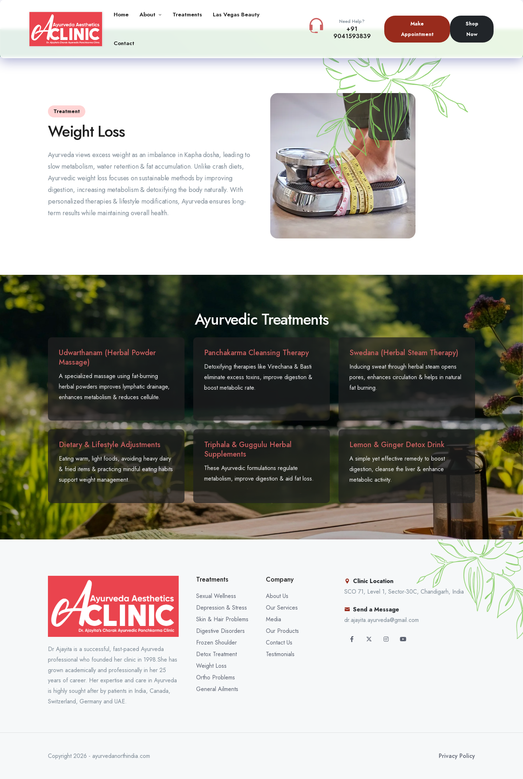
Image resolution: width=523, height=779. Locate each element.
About (147, 15)
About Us (277, 596)
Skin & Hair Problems (222, 619)
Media (273, 619)
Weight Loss (211, 666)
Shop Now (472, 29)
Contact (124, 43)
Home (121, 15)
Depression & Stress (221, 607)
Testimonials (280, 654)
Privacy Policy (457, 756)
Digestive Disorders (220, 631)
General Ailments (217, 689)
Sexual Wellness (216, 596)
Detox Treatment (216, 654)
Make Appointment (417, 29)
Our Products (282, 631)
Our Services (282, 607)
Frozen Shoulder (216, 642)
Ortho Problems (215, 677)
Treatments (187, 15)
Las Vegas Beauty (236, 15)
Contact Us (279, 642)
